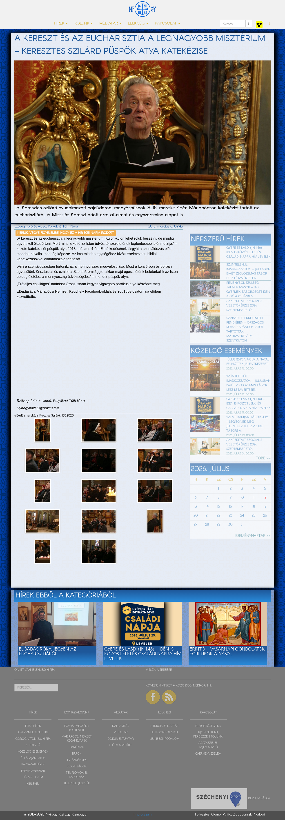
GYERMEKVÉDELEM (208, 754)
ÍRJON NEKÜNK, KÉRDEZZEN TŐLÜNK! (208, 734)
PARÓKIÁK (77, 747)
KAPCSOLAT (208, 713)
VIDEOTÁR (121, 732)
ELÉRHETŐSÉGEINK (208, 726)
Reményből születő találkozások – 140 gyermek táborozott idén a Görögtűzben (248, 302)
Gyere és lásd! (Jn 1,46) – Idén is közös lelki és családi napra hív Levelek (248, 264)
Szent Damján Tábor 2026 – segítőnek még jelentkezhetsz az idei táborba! (247, 437)
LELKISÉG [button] (138, 23)
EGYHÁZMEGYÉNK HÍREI (33, 732)
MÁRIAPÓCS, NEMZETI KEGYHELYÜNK (77, 739)
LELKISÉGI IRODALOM (164, 739)
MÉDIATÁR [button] (110, 23)
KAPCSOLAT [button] (167, 23)
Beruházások (259, 798)
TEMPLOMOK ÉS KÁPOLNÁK (77, 775)
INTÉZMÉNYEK (77, 760)
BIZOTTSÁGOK (77, 766)
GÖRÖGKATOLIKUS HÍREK (33, 739)
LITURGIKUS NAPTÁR (164, 726)
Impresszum (143, 814)
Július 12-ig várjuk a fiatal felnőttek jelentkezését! (247, 374)
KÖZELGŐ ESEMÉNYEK (33, 752)
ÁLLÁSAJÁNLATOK (33, 758)
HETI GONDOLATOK (164, 732)
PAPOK (76, 754)
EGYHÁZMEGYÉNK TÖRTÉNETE (76, 728)
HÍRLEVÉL (33, 784)
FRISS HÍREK (33, 726)
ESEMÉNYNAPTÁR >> (253, 548)
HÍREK (51, 670)
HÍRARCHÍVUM (33, 777)
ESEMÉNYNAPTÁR (33, 771)
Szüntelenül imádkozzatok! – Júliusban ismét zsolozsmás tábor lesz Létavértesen (248, 284)
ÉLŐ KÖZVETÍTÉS (120, 745)
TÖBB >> (263, 470)
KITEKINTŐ (33, 745)
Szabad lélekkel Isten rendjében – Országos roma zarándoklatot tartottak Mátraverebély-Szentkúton (245, 341)
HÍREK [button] (61, 23)
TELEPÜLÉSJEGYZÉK (77, 783)
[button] (270, 23)
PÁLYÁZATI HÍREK (33, 764)
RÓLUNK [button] (83, 23)
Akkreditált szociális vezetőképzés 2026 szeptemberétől (244, 318)
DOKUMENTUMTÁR (121, 739)
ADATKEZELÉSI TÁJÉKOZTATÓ (208, 745)
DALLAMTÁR (120, 726)
